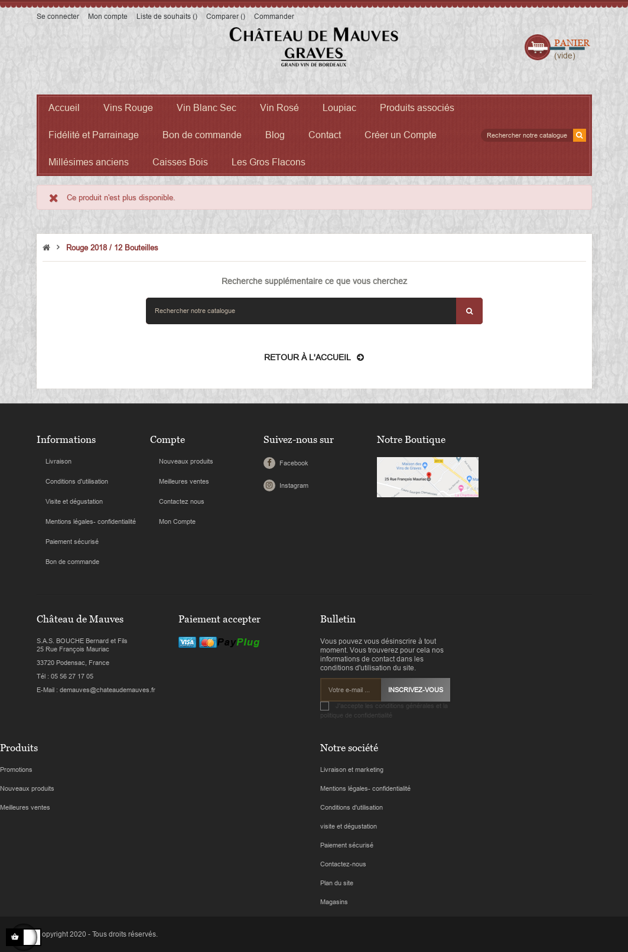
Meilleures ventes (184, 481)
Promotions (16, 769)
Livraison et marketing (351, 769)
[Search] (533, 135)
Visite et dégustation (74, 501)
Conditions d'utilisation (76, 481)
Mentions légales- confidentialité (90, 521)
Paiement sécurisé (72, 541)
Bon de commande (72, 561)
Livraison (58, 461)
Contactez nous (181, 501)
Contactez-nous (343, 864)
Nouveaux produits (186, 461)
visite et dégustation (348, 826)
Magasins (334, 902)
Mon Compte (177, 521)
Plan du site (336, 883)
